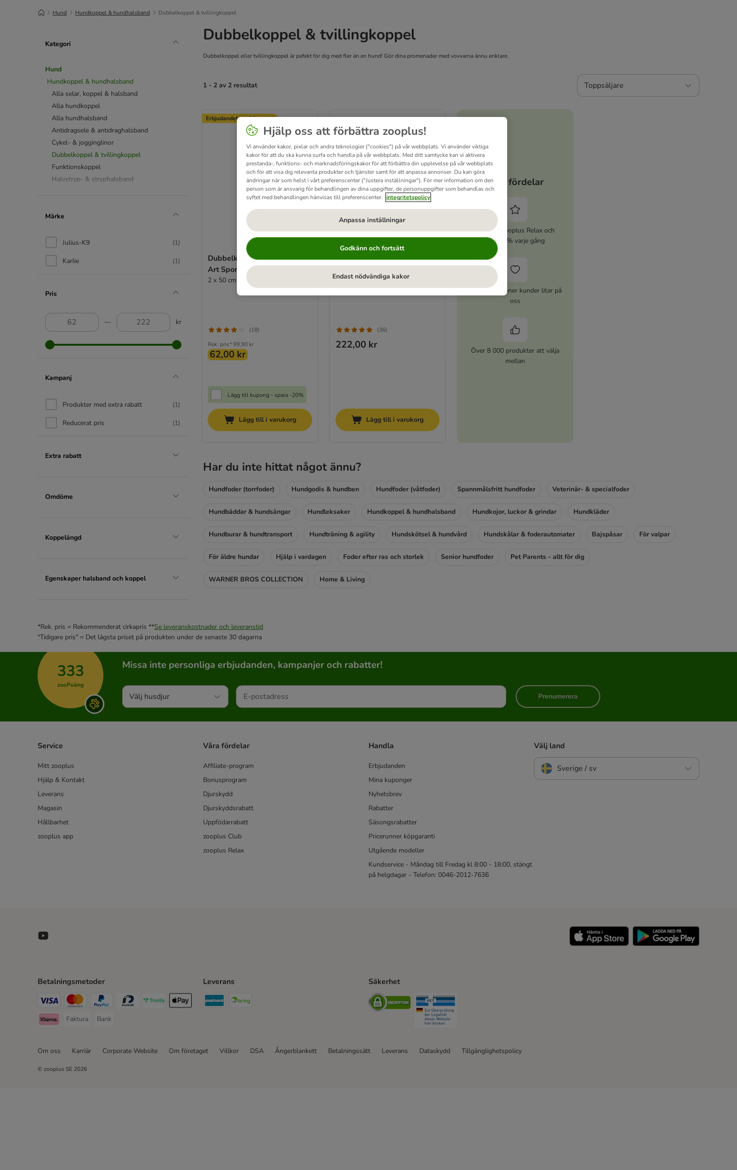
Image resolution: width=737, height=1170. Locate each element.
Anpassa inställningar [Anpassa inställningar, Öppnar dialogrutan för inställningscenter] (372, 220)
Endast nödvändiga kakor (371, 276)
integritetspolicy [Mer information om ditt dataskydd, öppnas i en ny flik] (408, 197)
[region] (372, 206)
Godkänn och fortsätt (372, 248)
